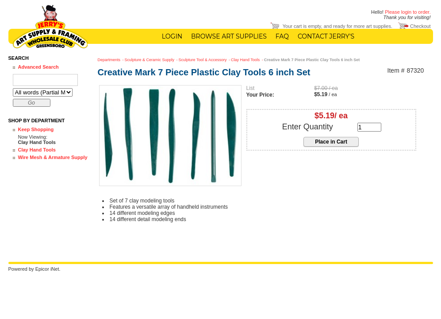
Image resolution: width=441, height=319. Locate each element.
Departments (110, 60)
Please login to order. (407, 12)
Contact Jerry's (326, 36)
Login (172, 36)
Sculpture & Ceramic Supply (150, 60)
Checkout (420, 26)
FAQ (282, 36)
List (250, 88)
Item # (396, 70)
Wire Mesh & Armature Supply (53, 157)
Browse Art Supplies (229, 36)
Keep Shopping (36, 129)
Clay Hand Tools (37, 149)
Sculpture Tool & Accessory (203, 60)
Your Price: (260, 95)
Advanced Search (38, 67)
